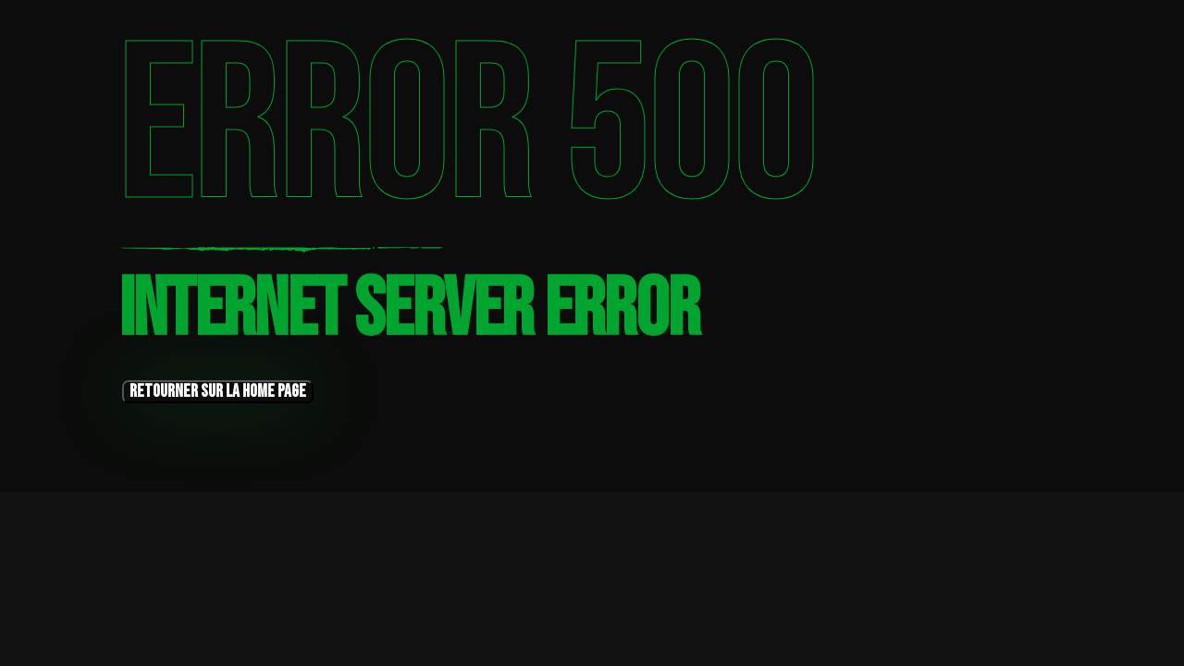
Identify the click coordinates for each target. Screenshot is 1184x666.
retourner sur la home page (218, 391)
